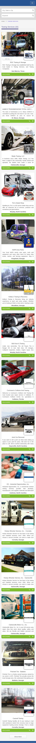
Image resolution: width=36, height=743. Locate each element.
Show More (18, 737)
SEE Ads (7, 59)
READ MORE (6, 74)
